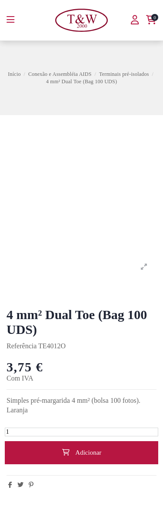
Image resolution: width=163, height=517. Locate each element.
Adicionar (82, 452)
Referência (22, 346)
